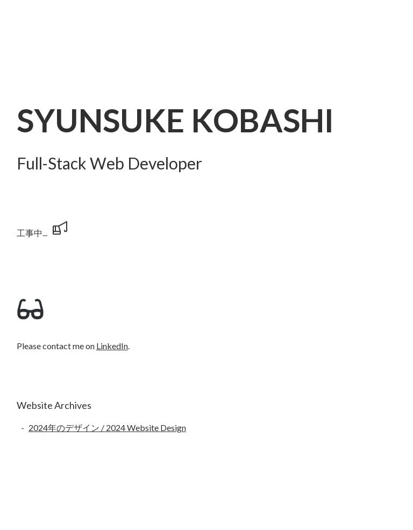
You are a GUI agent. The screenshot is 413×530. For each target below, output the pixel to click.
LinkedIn (112, 346)
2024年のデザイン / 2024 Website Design (107, 427)
